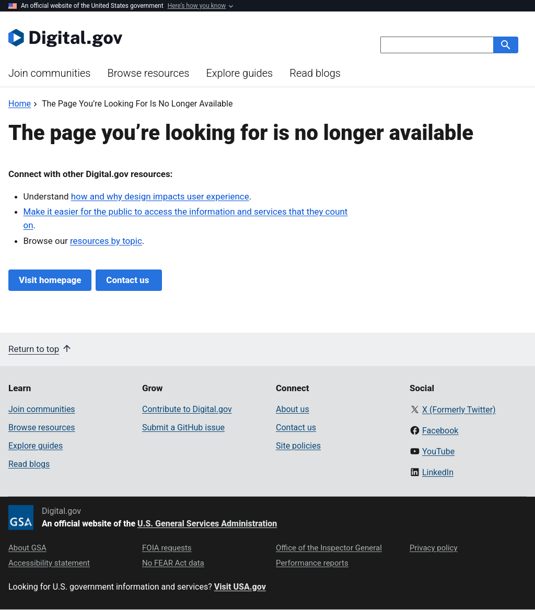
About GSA (27, 548)
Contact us (128, 280)
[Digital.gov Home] (138, 37)
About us (292, 409)
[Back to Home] (19, 104)
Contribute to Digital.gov (187, 409)
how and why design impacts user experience (160, 196)
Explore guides (239, 73)
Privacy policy (434, 548)
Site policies (298, 446)
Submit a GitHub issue (183, 427)
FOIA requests (167, 548)
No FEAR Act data (173, 563)
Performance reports (312, 563)
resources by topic (106, 241)
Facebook (440, 431)
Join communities (49, 73)
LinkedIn (437, 472)
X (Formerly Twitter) (459, 410)
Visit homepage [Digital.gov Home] (50, 280)
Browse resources (148, 73)
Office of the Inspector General (329, 548)
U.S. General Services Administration (207, 524)
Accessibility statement (49, 563)
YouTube (438, 451)
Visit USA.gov (240, 587)
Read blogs (315, 73)
